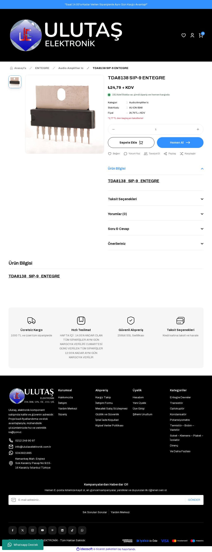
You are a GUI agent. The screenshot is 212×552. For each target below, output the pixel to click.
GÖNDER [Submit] (194, 499)
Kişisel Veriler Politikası (109, 425)
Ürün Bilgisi (116, 168)
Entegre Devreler (180, 397)
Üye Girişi (139, 408)
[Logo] (66, 35)
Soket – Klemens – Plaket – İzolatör (186, 437)
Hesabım (138, 397)
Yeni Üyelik (139, 402)
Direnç (174, 445)
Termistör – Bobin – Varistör (182, 427)
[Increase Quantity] (200, 129)
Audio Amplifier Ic (138, 102)
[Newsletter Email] (106, 500)
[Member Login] (192, 35)
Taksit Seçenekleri (122, 199)
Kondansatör (178, 414)
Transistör (176, 402)
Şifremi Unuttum (142, 414)
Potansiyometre (180, 419)
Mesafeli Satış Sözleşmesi (111, 408)
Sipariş (62, 414)
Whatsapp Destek (23, 544)
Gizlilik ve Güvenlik (107, 414)
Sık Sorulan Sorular (95, 512)
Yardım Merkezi (67, 408)
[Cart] (201, 35)
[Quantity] (156, 129)
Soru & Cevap (118, 229)
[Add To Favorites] (114, 154)
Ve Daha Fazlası (180, 451)
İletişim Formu (104, 402)
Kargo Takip (103, 397)
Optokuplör (177, 408)
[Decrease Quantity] (111, 129)
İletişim (62, 402)
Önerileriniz (117, 243)
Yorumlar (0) (117, 214)
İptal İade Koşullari (107, 419)
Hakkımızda (65, 397)
